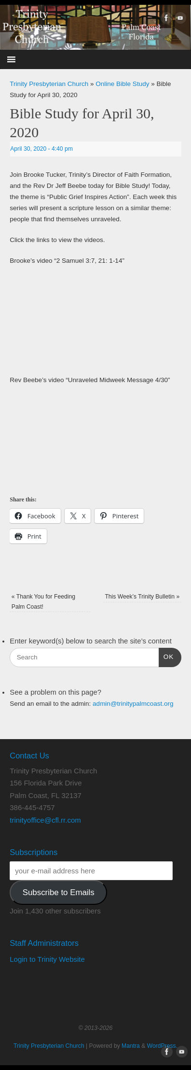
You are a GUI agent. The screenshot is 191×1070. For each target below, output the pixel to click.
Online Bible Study (122, 83)
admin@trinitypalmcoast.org (133, 703)
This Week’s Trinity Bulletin (142, 596)
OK (166, 655)
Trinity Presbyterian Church (49, 83)
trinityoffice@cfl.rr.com (45, 820)
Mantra (131, 1045)
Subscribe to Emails (59, 892)
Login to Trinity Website (47, 959)
